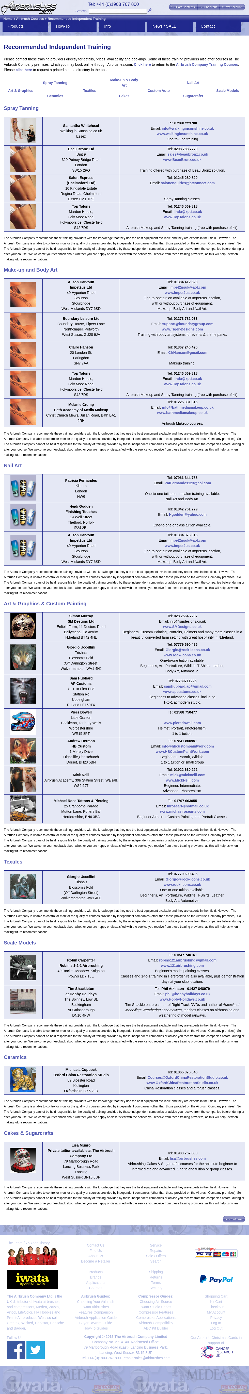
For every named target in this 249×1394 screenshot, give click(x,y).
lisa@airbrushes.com (188, 1158)
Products (16, 26)
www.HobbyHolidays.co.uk (182, 999)
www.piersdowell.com (182, 723)
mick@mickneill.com (187, 775)
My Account (216, 1312)
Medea (41, 1307)
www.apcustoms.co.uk (182, 692)
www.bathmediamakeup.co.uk (182, 413)
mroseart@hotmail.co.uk (188, 806)
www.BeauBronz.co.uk (182, 160)
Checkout (216, 1307)
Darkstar (41, 1323)
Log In (216, 1323)
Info (107, 26)
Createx (13, 1323)
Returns (156, 1277)
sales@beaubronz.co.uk (187, 154)
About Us (95, 1256)
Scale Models (227, 91)
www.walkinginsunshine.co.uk (182, 134)
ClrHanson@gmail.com (187, 353)
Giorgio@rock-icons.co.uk (188, 650)
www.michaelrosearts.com (182, 811)
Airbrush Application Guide (96, 1318)
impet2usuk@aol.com (187, 287)
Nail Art (193, 83)
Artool (11, 1312)
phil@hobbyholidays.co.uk (187, 994)
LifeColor (25, 1312)
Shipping (156, 1272)
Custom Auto (159, 91)
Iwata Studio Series (156, 1307)
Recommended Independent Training (77, 19)
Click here (142, 64)
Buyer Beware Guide (95, 1323)
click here (24, 70)
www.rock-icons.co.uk (182, 655)
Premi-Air (14, 1318)
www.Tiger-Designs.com (182, 329)
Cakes (124, 96)
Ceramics (55, 96)
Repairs (156, 1251)
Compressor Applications (156, 1318)
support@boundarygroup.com (187, 324)
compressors (24, 1307)
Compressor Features (156, 1312)
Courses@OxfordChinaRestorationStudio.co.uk (188, 1077)
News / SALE (164, 26)
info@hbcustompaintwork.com (188, 746)
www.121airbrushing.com (182, 966)
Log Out (216, 1328)
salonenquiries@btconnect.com (188, 183)
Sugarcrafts (193, 96)
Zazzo (54, 1307)
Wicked (27, 1323)
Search (81, 11)
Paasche (57, 1323)
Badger (19, 1328)
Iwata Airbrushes (96, 1307)
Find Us (95, 1251)
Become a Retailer (95, 1261)
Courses (95, 1288)
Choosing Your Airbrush (95, 1302)
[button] (183, 7)
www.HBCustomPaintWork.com (182, 752)
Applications (95, 1283)
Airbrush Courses (30, 19)
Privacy (216, 1318)
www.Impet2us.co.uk (182, 293)
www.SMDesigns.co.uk (182, 627)
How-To (63, 26)
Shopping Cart (216, 1296)
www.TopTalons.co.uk (182, 217)
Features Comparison (96, 1312)
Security (155, 1288)
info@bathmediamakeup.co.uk (188, 407)
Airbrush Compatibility (155, 1323)
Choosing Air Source (156, 1302)
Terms (156, 1283)
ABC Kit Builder (156, 1328)
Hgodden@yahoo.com (188, 514)
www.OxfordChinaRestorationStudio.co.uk (182, 1083)
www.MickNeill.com (182, 780)
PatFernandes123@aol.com (188, 483)
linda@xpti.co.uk (188, 212)
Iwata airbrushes (46, 1302)
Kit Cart (216, 1302)
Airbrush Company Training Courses (207, 64)
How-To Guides (96, 1328)
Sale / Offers (156, 1256)
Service (156, 1245)
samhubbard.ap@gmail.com (188, 686)
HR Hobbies (43, 1312)
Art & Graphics (20, 91)
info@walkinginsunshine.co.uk (188, 128)
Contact (208, 26)
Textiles (89, 91)
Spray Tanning (55, 83)
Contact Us (95, 1245)
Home (7, 19)
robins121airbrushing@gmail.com (187, 960)
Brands (95, 1277)
